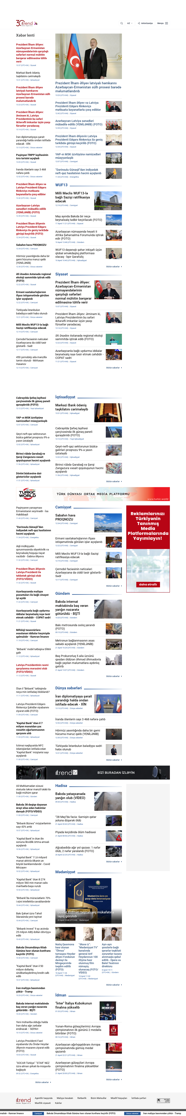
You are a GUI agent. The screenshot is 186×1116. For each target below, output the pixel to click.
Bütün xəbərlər (113, 266)
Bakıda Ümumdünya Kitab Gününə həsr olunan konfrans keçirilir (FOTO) (102, 1113)
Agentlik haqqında (43, 1098)
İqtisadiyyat (65, 397)
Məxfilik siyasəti (43, 1103)
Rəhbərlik (81, 1098)
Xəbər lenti (25, 35)
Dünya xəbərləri (68, 688)
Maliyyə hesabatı (65, 1098)
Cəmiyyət (63, 507)
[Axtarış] (122, 23)
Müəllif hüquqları (119, 1098)
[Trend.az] (27, 23)
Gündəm (62, 593)
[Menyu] (162, 23)
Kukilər (58, 1103)
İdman (60, 995)
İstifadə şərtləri (139, 1098)
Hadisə (61, 785)
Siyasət (61, 274)
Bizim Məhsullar (98, 1098)
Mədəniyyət (65, 872)
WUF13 (61, 185)
